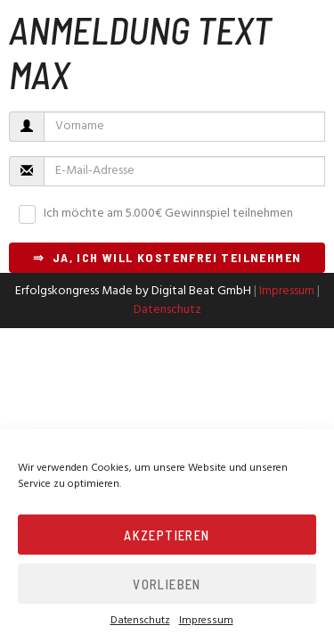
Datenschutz (140, 621)
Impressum (206, 621)
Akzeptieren (166, 535)
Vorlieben (167, 584)
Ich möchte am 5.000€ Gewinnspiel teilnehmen (168, 213)
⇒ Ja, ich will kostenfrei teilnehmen (167, 257)
